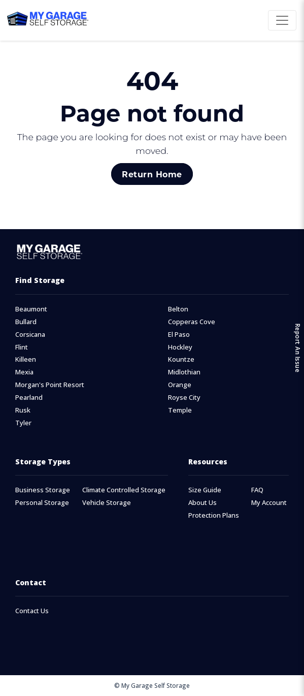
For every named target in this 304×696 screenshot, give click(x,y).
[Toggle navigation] (282, 20)
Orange (179, 385)
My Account (269, 502)
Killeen (25, 359)
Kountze (181, 359)
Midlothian (184, 372)
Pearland (29, 397)
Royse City (184, 397)
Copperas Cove (191, 322)
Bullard (26, 322)
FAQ (257, 490)
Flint (21, 347)
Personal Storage (42, 502)
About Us (202, 502)
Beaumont (31, 309)
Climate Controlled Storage (123, 490)
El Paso (179, 334)
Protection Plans (213, 515)
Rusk (22, 410)
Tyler (23, 423)
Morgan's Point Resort (49, 385)
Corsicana (30, 334)
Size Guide (204, 490)
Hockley (180, 347)
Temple (180, 410)
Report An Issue (297, 348)
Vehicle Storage (106, 502)
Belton (178, 309)
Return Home (152, 174)
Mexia (24, 372)
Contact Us (32, 611)
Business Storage (42, 490)
